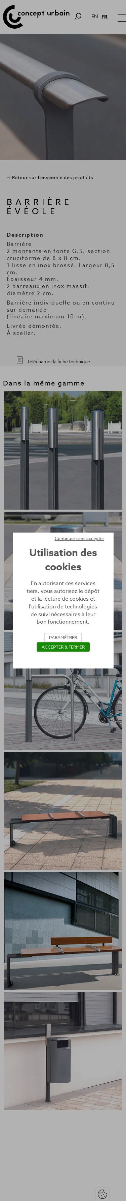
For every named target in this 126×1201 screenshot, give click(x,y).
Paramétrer (63, 637)
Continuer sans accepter (79, 538)
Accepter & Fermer (63, 647)
